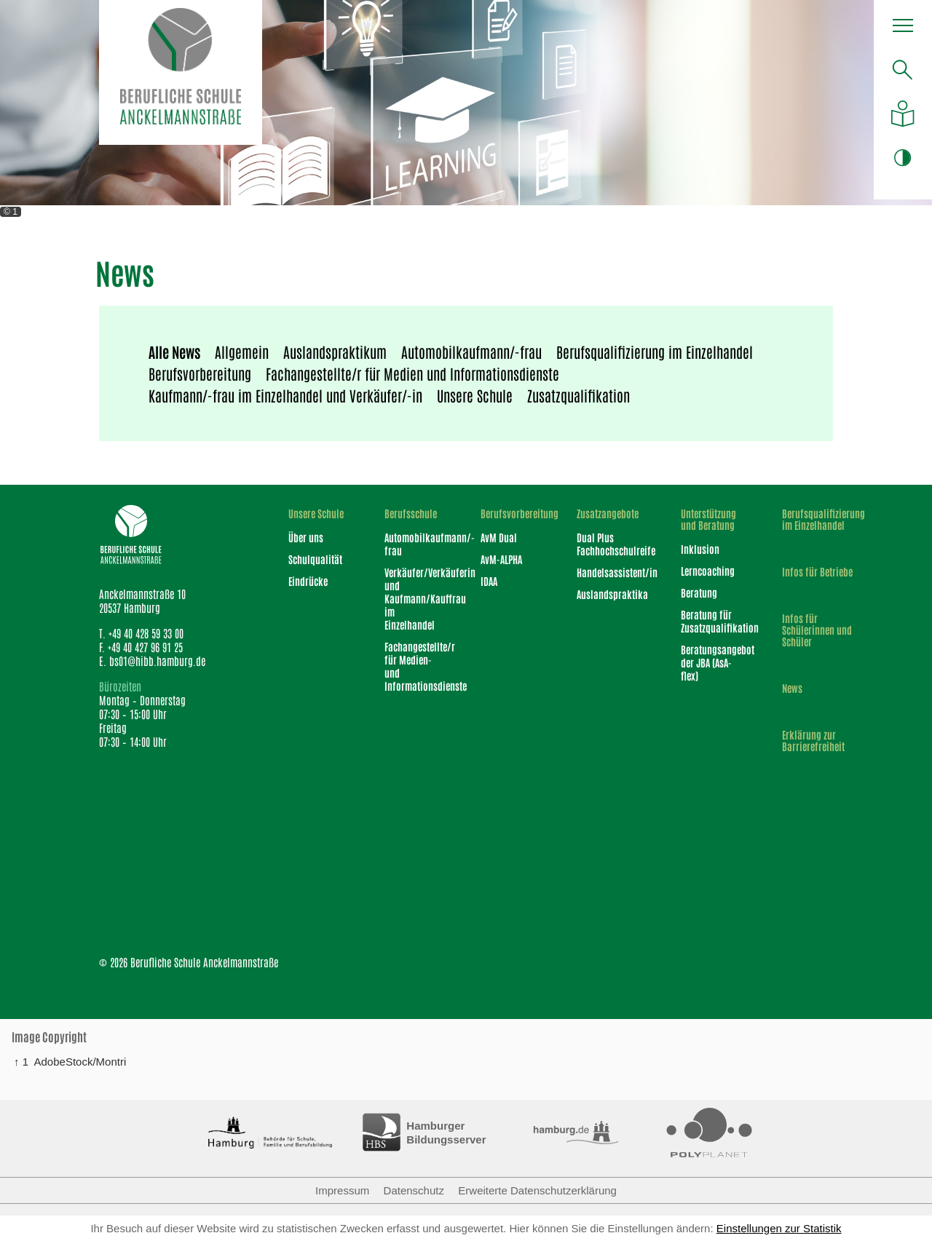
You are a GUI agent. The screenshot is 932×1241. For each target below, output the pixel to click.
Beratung (699, 592)
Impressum (342, 1190)
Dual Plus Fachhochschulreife (609, 544)
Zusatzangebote (608, 513)
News (792, 688)
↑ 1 (21, 1061)
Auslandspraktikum (335, 351)
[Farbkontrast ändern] (902, 157)
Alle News (174, 351)
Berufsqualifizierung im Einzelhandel (654, 351)
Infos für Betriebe (817, 571)
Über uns (305, 537)
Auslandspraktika (609, 593)
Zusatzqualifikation (578, 395)
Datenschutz (414, 1190)
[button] (903, 29)
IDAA (489, 580)
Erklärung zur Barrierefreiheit (813, 740)
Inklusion (700, 548)
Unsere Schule (475, 395)
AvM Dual (499, 537)
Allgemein (242, 351)
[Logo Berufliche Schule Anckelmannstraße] (180, 72)
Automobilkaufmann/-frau (471, 351)
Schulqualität (315, 559)
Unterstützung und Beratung (708, 519)
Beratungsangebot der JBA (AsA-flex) (712, 662)
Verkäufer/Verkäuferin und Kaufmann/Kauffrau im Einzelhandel (413, 598)
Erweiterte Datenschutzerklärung (537, 1190)
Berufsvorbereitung (200, 373)
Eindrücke (308, 580)
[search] (902, 69)
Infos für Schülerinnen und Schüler (817, 629)
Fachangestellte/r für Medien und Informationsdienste (412, 373)
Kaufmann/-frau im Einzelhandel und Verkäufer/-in (285, 395)
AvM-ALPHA (501, 559)
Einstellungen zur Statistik (779, 1228)
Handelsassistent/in (609, 572)
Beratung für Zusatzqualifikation (712, 621)
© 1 (10, 212)
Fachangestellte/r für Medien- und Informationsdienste (413, 666)
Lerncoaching (708, 570)
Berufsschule (410, 513)
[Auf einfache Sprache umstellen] (902, 113)
